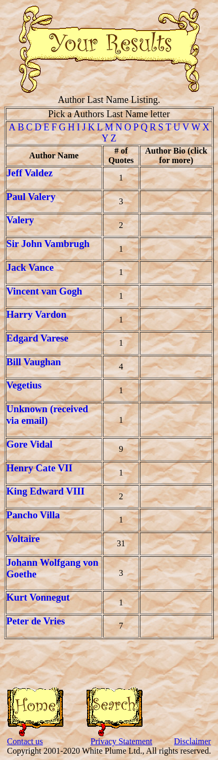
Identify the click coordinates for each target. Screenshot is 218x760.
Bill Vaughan (33, 361)
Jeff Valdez (29, 172)
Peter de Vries (35, 620)
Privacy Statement (122, 741)
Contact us (25, 741)
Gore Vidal (29, 444)
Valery (20, 219)
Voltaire (23, 538)
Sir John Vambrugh (48, 243)
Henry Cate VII (39, 467)
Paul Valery (30, 196)
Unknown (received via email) (47, 414)
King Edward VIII (45, 491)
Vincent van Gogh (44, 291)
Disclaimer (192, 741)
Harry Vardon (36, 314)
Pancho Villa (33, 514)
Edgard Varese (37, 338)
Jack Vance (30, 267)
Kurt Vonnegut (38, 597)
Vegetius (24, 385)
